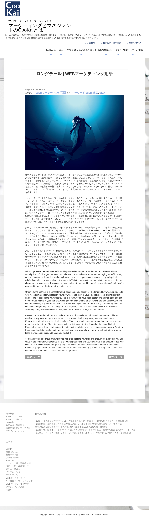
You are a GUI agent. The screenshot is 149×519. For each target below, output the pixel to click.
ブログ (118, 50)
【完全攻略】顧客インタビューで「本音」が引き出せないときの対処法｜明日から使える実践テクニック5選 (85, 429)
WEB (89, 92)
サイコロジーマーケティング (19, 481)
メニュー (61, 50)
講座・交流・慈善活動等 (17, 466)
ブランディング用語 (15, 487)
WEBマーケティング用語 (133, 50)
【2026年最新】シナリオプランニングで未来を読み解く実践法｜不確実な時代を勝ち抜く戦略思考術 (81, 421)
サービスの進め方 (14, 419)
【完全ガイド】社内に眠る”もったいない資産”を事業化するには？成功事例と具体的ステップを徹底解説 (83, 432)
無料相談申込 (135, 43)
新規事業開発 (12, 454)
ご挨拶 (9, 449)
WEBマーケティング (15, 478)
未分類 (9, 490)
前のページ (33, 357)
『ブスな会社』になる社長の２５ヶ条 (81, 50)
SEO (102, 92)
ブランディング (13, 475)
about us (10, 460)
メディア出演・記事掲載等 (18, 463)
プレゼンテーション (15, 457)
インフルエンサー (14, 472)
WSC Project (103, 514)
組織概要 (91, 43)
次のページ (115, 357)
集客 (95, 92)
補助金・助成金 (13, 469)
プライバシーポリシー (16, 431)
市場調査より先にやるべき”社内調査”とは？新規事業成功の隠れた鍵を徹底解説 (71, 427)
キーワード (78, 92)
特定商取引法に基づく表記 (18, 428)
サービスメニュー (14, 416)
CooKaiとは (51, 50)
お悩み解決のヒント (106, 50)
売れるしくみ (12, 451)
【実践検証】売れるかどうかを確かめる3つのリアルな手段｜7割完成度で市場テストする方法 (78, 424)
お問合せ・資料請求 (112, 43)
